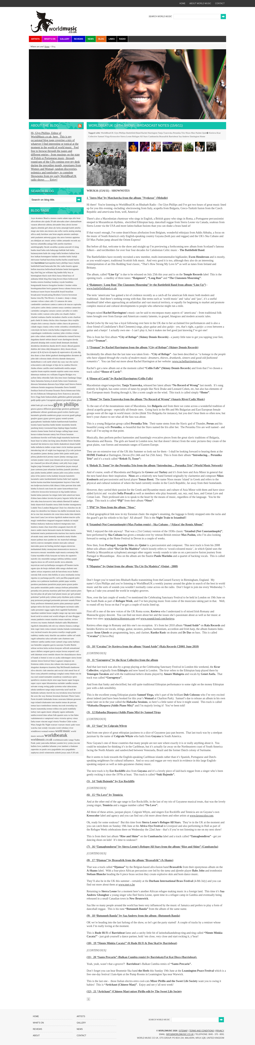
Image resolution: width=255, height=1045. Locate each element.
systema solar (61, 686)
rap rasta (72, 613)
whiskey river (67, 728)
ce (71, 310)
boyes (48, 291)
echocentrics (36, 365)
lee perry (58, 498)
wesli (58, 728)
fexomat (49, 390)
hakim (54, 421)
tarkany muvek (46, 692)
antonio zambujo (71, 234)
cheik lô (39, 320)
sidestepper (66, 657)
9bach (46, 218)
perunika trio (37, 590)
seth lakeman (37, 654)
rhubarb (51, 622)
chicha (52, 320)
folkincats (41, 393)
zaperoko (35, 749)
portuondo (56, 600)
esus (71, 371)
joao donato (55, 460)
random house (45, 613)
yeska (71, 743)
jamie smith (69, 453)
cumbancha (62, 336)
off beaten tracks (71, 565)
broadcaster (36, 295)
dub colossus (41, 358)
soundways (67, 677)
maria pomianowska (49, 533)
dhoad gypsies (74, 346)
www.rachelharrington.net (186, 361)
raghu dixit (55, 610)
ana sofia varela (61, 231)
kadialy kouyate (59, 476)
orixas (40, 571)
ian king (52, 440)
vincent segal (47, 721)
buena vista (36, 298)
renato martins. (65, 619)
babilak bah (64, 250)
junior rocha (46, 476)
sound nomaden (45, 677)
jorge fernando (44, 466)
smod (71, 670)
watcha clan (36, 728)
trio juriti (63, 708)
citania (46, 326)
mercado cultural (67, 543)
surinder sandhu (65, 683)
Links (112, 39)
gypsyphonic (37, 421)
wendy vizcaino (49, 728)
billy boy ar (68, 272)
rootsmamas (75, 629)
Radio (122, 39)
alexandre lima (59, 224)
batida (76, 263)
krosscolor (45, 491)
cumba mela (51, 336)
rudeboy (35, 635)
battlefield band (38, 266)
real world (54, 616)
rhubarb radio (61, 622)
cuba (37, 336)
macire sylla (74, 517)
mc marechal (63, 539)
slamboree (74, 667)
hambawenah (63, 421)
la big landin (64, 491)
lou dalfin (62, 511)
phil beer (62, 590)
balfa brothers (63, 253)
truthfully (72, 708)
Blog (101, 39)
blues (65, 279)
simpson (68, 661)
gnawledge (57, 409)
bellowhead (50, 269)
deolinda (74, 342)
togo (33, 702)
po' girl (71, 594)
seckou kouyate (55, 648)
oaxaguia (60, 565)
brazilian (69, 291)
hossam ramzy (49, 434)
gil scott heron (47, 405)
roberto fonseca (66, 625)
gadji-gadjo (36, 400)
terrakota (63, 692)
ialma (45, 440)
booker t (62, 285)
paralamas (43, 584)
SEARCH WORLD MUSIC (160, 16)
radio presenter (37, 610)
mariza (72, 533)
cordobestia (47, 333)
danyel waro (57, 339)
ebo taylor (73, 361)
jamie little (59, 453)
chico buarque (61, 320)
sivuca (47, 664)
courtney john (59, 333)
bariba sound (68, 259)
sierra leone (76, 657)
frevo (33, 397)
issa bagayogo (59, 450)
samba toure (50, 641)
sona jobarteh (42, 673)
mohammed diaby (39, 549)
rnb (50, 625)
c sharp (66, 298)
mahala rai (68, 520)
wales (74, 721)
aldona (49, 224)
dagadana (35, 339)
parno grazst (67, 584)
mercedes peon (37, 546)
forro (60, 393)
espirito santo (63, 371)
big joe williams (46, 272)
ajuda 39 (49, 221)
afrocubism (36, 221)
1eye (33, 218)
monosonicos (64, 549)
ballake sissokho (59, 256)
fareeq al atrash (51, 381)
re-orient (45, 616)
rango (62, 613)
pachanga (44, 578)
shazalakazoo (70, 654)
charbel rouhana (38, 317)
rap (66, 613)
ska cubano (56, 664)
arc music (46, 240)
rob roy (55, 625)
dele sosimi (51, 342)
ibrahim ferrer (67, 440)
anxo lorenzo (67, 237)
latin (60, 495)
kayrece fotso (70, 482)
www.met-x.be (126, 884)
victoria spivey (66, 718)
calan (47, 301)
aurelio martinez (65, 243)
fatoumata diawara (46, 384)
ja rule (71, 450)
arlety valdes (57, 240)
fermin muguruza (47, 387)
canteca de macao (65, 304)
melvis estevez (37, 543)
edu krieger (47, 365)
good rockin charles (67, 412)
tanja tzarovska (58, 689)
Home (46, 46)
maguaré (51, 520)
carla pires (35, 307)
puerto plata (59, 603)
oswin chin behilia (50, 574)
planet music (62, 594)
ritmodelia (43, 625)
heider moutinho (63, 425)
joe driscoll (47, 463)
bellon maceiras (38, 269)
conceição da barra (39, 330)
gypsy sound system (65, 418)
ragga (47, 610)
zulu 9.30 (71, 752)
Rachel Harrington (149, 133)
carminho (35, 310)
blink (41, 279)
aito (43, 221)
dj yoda (74, 352)
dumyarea (70, 358)
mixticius (71, 546)
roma (47, 629)
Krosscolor (115, 136)
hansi (40, 425)
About (36, 1035)
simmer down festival (40, 661)
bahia (72, 250)
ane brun (53, 234)
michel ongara (60, 546)
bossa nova (76, 288)
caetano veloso (37, 301)
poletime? (35, 597)
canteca (53, 304)
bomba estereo (37, 282)
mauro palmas (37, 539)
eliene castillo (43, 368)
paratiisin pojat (55, 584)
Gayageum (51, 400)
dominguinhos (65, 355)
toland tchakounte (43, 702)
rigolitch (35, 625)
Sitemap (183, 1031)
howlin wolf (46, 437)
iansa (58, 440)
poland (77, 594)
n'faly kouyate (51, 555)
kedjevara (38, 485)
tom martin (57, 702)
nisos (39, 562)
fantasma (40, 381)
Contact (81, 1035)
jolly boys (68, 463)
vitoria (56, 721)
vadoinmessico (37, 718)
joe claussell (36, 463)
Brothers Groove (60, 295)
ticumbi (39, 699)
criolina (68, 333)
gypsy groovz (49, 418)
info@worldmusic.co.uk (180, 1034)
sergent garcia (49, 651)
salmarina (40, 638)
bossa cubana (65, 288)
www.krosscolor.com (201, 815)
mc (56, 539)
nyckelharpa (50, 565)
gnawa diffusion (44, 409)
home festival (50, 431)
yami (38, 743)
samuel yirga (62, 641)
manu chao (44, 527)
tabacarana (71, 686)
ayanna (61, 247)
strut (55, 680)
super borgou (73, 680)
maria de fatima (63, 530)
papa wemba (70, 581)
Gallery (64, 39)
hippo (67, 428)
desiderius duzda (47, 346)
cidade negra (37, 326)
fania (33, 381)
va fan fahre (73, 715)
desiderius (35, 346)
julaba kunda (41, 472)
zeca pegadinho (68, 749)
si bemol (43, 657)
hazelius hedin (49, 425)
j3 (67, 450)
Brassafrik (163, 136)
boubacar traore (38, 291)
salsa (47, 638)
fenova (73, 384)
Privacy (220, 1031)
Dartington (194, 136)
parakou (34, 584)
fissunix (57, 390)
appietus (76, 237)
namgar (53, 558)
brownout (73, 295)
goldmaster (74, 409)
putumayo (69, 603)
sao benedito (36, 645)
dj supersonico (64, 352)
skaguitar (35, 667)
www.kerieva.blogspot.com (119, 618)
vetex (57, 718)
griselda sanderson (48, 415)
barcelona (51, 259)
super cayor (36, 683)
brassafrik (55, 291)
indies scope (50, 447)
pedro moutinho (42, 587)
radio (77, 606)
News (91, 39)
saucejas (60, 645)
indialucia (40, 447)
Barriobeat (173, 136)
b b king (75, 247)
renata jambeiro (38, 619)
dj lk (39, 352)
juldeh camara (53, 472)
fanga (79, 377)
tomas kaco (36, 705)
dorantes (76, 355)
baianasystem (37, 253)
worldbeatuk (55, 735)
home (182, 3)
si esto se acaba (54, 657)
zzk (77, 752)
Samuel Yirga (104, 136)
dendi (59, 342)
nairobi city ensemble (40, 558)
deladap (42, 342)
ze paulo (43, 749)
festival (41, 390)
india (33, 447)
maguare (59, 520)
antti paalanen (37, 237)
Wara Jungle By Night (41, 724)
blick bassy (57, 275)
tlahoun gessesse (73, 699)
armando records (70, 240)
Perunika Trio (179, 133)
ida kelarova (44, 444)
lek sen (78, 498)
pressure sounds (68, 600)
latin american (69, 495)
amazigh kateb (68, 228)
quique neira (36, 606)
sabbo (70, 635)
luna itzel (35, 517)
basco (71, 263)
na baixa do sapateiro (67, 555)
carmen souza (57, 307)
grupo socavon (63, 415)
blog (46, 279)
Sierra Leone (126, 136)
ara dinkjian (36, 240)
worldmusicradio (60, 740)
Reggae (76, 616)
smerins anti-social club (57, 670)
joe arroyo (65, 460)
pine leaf (52, 594)
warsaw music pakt (67, 724)
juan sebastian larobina (53, 469)
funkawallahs (51, 397)
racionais (70, 606)
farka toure (63, 381)
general (59, 400)
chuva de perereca (70, 323)
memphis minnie (51, 543)
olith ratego (61, 568)
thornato (65, 696)
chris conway (43, 323)
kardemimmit (51, 479)
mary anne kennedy (48, 536)
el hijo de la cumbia (62, 365)
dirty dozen (66, 349)
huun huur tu (37, 440)
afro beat (76, 218)
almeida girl (43, 228)
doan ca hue (40, 355)
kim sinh (76, 485)
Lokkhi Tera (36, 507)
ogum (33, 568)
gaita (43, 400)
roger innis (40, 629)
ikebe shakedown (62, 444)
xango (71, 740)
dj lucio (45, 352)
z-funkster (73, 746)
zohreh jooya (61, 752)
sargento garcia (49, 645)
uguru (63, 712)
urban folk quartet (56, 715)
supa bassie (62, 680)
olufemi (70, 568)
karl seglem (73, 479)
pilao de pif (42, 594)
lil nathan (74, 501)
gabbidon (62, 397)
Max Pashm (196, 133)
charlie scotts (67, 317)
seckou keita (42, 648)
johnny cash (58, 463)
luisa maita (65, 514)
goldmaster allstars (39, 412)
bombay (48, 282)
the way (42, 696)
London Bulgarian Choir (53, 507)
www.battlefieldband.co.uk (102, 288)
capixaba (77, 304)
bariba (59, 259)
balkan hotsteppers (43, 256)
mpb (58, 552)
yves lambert (63, 746)
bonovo (45, 285)
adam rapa (68, 218)
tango (48, 689)
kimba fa (35, 488)
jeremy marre (54, 456)
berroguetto (74, 269)
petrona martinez (50, 590)
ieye (52, 444)
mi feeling (49, 546)
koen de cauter (56, 488)
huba (54, 437)
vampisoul (49, 718)
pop (33, 600)
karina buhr (62, 479)
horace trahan (37, 434)
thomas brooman (53, 696)
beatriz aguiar (72, 266)
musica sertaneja (68, 552)
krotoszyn (54, 491)
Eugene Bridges (65, 374)
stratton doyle (46, 680)
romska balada (63, 629)
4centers (39, 218)
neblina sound (70, 558)
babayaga (54, 250)
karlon (34, 482)
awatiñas (54, 247)
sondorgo (52, 673)
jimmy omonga (67, 456)
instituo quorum (74, 447)
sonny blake (70, 673)
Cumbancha (153, 136)
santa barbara (73, 641)
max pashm (49, 539)
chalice (72, 314)
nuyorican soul (37, 565)
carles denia (45, 307)
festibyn (34, 390)
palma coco (36, 581)
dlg (79, 352)
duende (62, 358)
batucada (49, 266)
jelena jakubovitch (39, 456)
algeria (34, 228)
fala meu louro (61, 377)
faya (57, 384)
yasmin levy (62, 743)
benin (66, 269)
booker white (71, 285)
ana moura (49, 231)
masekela (61, 536)
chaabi (66, 314)
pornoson (39, 600)
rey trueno (43, 622)
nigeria (34, 562)
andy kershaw (42, 234)
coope (74, 330)
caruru (59, 310)
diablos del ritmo (38, 349)
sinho (42, 664)
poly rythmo (51, 597)
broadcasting (47, 295)
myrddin (41, 555)
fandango (72, 377)
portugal (47, 600)
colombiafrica (75, 326)
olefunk (52, 568)
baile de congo (50, 253)
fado (52, 377)
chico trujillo (73, 320)
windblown (36, 731)
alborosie (42, 224)
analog (72, 231)
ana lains (40, 231)
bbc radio (61, 266)
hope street (73, 431)
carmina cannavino (72, 307)
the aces (34, 696)
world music (63, 731)
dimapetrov (55, 349)
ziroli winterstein (47, 752)
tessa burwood (74, 692)
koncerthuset (68, 488)
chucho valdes (56, 323)
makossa (50, 523)
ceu (61, 314)
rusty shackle (51, 635)
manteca (35, 527)
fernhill (72, 387)
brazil (63, 291)
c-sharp (73, 298)
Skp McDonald (64, 667)
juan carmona (37, 469)
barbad (43, 259)
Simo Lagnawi (57, 661)
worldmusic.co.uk (42, 739)
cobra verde (54, 326)
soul (36, 677)
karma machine (44, 482)
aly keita (57, 228)
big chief (35, 272)
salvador (54, 638)
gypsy (40, 418)
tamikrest (41, 689)
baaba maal (36, 250)
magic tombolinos (39, 520)
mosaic (43, 552)
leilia (72, 498)
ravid (38, 616)
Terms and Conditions (201, 1031)
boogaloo (53, 285)
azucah (68, 247)
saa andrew (62, 635)
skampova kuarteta (48, 667)
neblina (60, 558)
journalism (61, 466)
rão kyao (46, 606)
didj (48, 349)
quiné (76, 603)
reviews (34, 622)
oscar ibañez (72, 571)
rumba (42, 635)
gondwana (53, 412)
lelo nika (35, 501)
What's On (49, 39)
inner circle (61, 447)
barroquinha (50, 263)
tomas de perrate (69, 702)
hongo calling (62, 431)
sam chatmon (64, 638)
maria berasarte (49, 530)
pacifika (64, 578)
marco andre (36, 530)
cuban (43, 336)
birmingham (36, 275)
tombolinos (46, 705)
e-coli (44, 361)
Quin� (205, 133)
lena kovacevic (46, 501)
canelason (45, 304)
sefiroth (66, 648)
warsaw (54, 724)
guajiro (34, 418)
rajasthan (35, 613)
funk (43, 397)
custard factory (73, 336)
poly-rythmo (75, 597)
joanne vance (44, 460)
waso (78, 724)
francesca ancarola (71, 393)
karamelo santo (38, 479)
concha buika (54, 330)
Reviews (78, 39)
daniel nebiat (45, 339)
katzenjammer (57, 482)
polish (43, 597)
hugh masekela (64, 437)
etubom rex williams (49, 374)
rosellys (62, 632)
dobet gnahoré (52, 355)
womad (44, 731)
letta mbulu (58, 501)
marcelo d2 (71, 527)
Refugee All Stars (140, 136)
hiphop (61, 428)
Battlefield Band (133, 133)
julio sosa (64, 472)
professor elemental (45, 603)
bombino (69, 282)
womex (51, 731)
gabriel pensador (73, 397)
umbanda (70, 712)
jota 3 (53, 466)
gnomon (66, 409)
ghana (74, 400)
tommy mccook (59, 705)
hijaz (55, 428)
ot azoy (62, 574)
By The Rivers (48, 298)
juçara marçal (72, 466)
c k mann (59, 298)
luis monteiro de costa (50, 514)
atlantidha (42, 243)
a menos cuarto (56, 218)
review (75, 619)
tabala (34, 689)
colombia (64, 326)
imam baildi (75, 444)
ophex (34, 571)
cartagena (44, 310)
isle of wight (47, 450)
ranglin (55, 613)
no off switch (49, 562)
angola (60, 234)
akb (55, 221)
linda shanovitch (38, 504)
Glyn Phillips (120, 133)
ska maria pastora (68, 664)
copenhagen (36, 333)
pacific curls (55, 578)
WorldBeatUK (107, 133)
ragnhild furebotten (68, 610)
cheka (45, 320)
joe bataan (74, 460)
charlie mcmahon (53, 317)
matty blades (70, 536)
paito (77, 578)
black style (47, 275)
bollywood (73, 279)
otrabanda (70, 574)
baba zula (45, 250)
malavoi (57, 523)
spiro (75, 677)
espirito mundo (50, 371)
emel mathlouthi (57, 368)
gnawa (34, 409)
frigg (38, 397)
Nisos (187, 133)
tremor (50, 708)
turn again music (44, 712)
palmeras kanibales (50, 581)
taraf (67, 689)
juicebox (74, 469)
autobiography (37, 247)
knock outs (44, 488)
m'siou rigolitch (55, 517)
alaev (67, 221)
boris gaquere (53, 288)
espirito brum (37, 371)
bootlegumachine (39, 288)
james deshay (48, 453)
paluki (62, 581)
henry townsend (46, 428)
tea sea (56, 692)
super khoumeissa (50, 683)
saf (74, 635)
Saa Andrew (183, 136)
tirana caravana (59, 699)
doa (33, 355)
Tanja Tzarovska (165, 133)
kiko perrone (67, 485)
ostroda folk (36, 574)
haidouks (47, 421)
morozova (35, 552)
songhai (60, 673)
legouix (66, 498)
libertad (66, 501)
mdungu (72, 539)
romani (53, 629)
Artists (35, 39)
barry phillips (62, 263)
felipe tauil (65, 384)
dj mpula (53, 352)
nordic (58, 562)
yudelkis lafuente (49, 746)
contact (220, 3)
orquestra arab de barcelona (55, 571)
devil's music (62, 346)
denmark (66, 342)
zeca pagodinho (54, 749)
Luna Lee (43, 517)
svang (41, 686)
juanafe (67, 469)
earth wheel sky (54, 361)
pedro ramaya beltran (59, 587)
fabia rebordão (43, 377)
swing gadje (49, 686)
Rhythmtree (73, 622)
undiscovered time (39, 715)
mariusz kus (64, 533)
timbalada (47, 699)
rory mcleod (36, 632)
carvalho (66, 310)
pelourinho (73, 587)
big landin (58, 272)
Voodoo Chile (65, 721)
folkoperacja (52, 393)
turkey (34, 712)
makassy (41, 523)
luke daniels (75, 514)
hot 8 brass (61, 434)
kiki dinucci (55, 485)
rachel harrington (58, 606)
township (70, 705)
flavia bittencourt (68, 390)
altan (50, 228)
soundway (57, 677)
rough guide (71, 632)
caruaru (52, 310)
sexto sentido (49, 654)
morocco (73, 549)
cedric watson (43, 314)
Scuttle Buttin (70, 645)
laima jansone (43, 495)
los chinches (70, 507)
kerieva (46, 485)
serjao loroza (62, 651)
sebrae (34, 648)
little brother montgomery (70, 504)
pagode (71, 578)
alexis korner (71, 224)
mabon (66, 517)
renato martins (51, 619)
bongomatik (36, 285)
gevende (67, 400)
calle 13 (53, 301)
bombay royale (58, 282)
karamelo (70, 476)
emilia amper (70, 368)
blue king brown (55, 279)
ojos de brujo (42, 568)
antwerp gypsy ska (52, 237)
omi (75, 568)
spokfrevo (35, 680)
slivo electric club (39, 670)
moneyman (52, 549)
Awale (47, 247)
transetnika (42, 708)
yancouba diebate (49, 743)
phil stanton (71, 590)
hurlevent (75, 437)
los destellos (42, 511)
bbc (55, 266)
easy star (65, 361)
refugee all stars (65, 616)
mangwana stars (68, 523)
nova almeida (67, 562)
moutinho (51, 552)
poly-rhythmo (63, 597)
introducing (36, 450)
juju (33, 472)
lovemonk (71, 511)
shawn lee (59, 654)
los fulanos (52, 511)
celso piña (54, 314)
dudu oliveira (53, 358)
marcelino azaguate (57, 527)
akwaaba (61, 221)
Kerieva (212, 133)
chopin (34, 323)
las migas (53, 495)
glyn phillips (66, 404)
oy (39, 578)
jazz (76, 453)
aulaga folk (52, 243)
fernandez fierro (62, 387)
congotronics (66, 330)
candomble (36, 304)
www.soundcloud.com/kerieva (157, 618)
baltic (69, 256)
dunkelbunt (36, 361)
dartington (67, 339)
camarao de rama (64, 301)
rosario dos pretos (50, 632)
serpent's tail (73, 651)
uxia (66, 715)
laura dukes (42, 498)
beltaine (60, 269)
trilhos (56, 708)
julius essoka (74, 472)
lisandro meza (52, 504)
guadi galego (75, 415)
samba (42, 641)
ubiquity (56, 712)
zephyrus (35, 752)
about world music (200, 3)
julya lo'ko (36, 476)
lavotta (51, 498)
